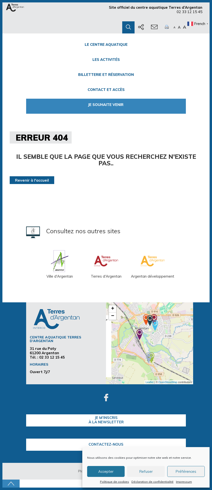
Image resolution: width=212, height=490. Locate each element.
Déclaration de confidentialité (152, 481)
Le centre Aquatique (106, 44)
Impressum (184, 481)
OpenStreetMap (168, 382)
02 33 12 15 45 (189, 11)
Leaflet (150, 382)
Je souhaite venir (106, 104)
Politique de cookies (114, 481)
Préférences (185, 471)
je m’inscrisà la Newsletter (106, 419)
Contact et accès (106, 89)
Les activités (106, 59)
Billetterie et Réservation (106, 74)
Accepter (106, 471)
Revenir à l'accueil (32, 180)
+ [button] (112, 309)
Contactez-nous (106, 444)
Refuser (146, 471)
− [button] (112, 316)
